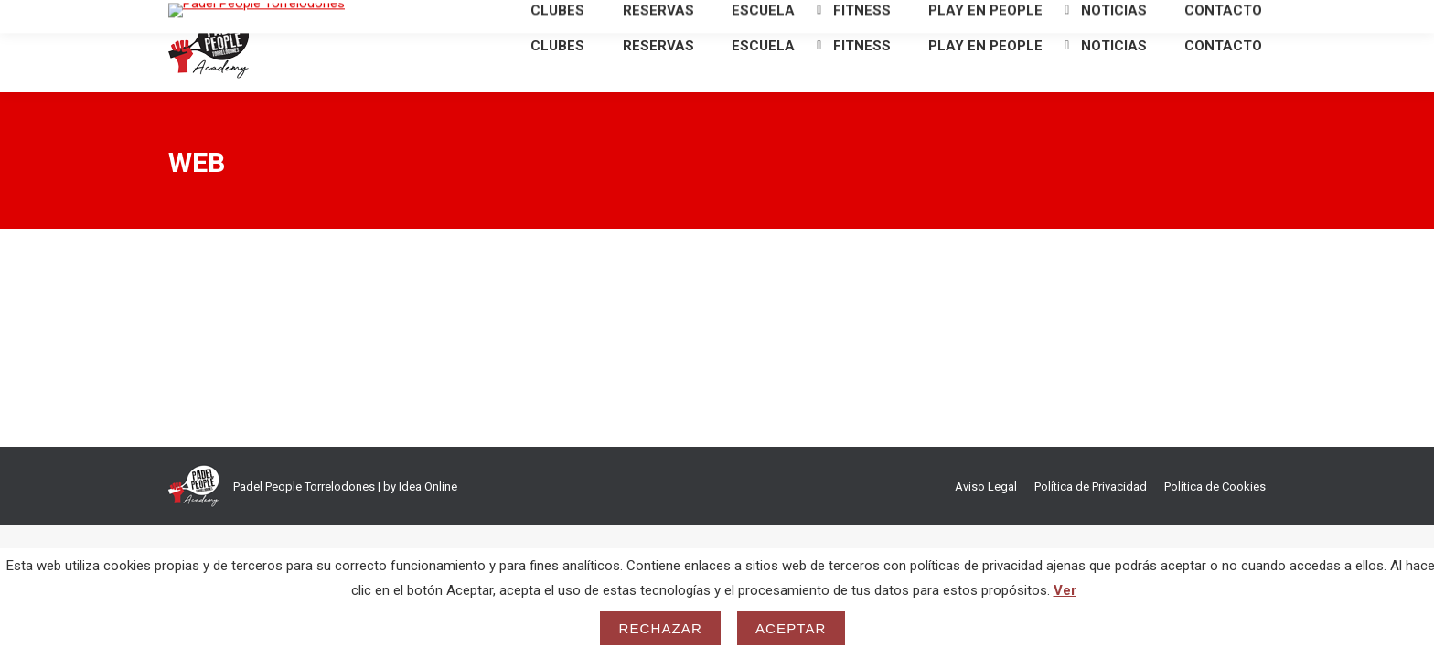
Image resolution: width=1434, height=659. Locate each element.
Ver (1065, 590)
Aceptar (791, 628)
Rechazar (660, 628)
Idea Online (428, 519)
